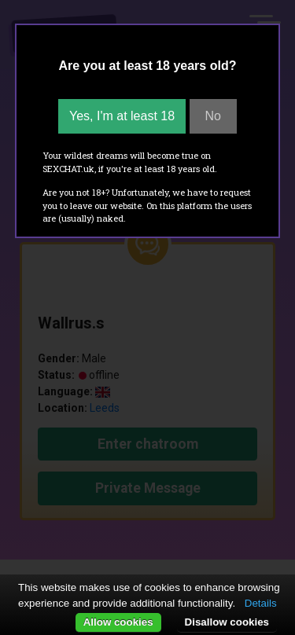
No (213, 116)
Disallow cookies (227, 622)
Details (261, 603)
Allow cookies (118, 622)
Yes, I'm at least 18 (122, 116)
